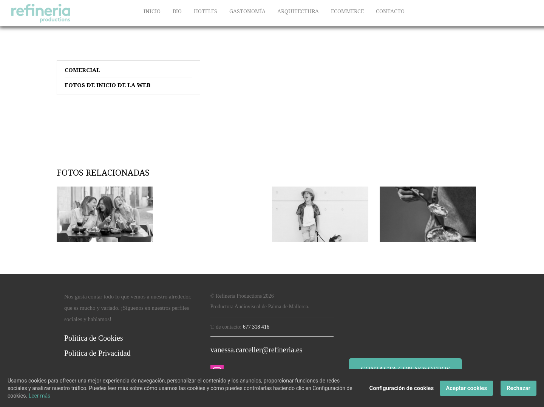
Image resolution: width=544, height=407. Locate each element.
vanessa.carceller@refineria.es (256, 350)
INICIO (152, 11)
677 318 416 (256, 327)
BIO (177, 11)
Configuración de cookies (401, 388)
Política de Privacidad (97, 353)
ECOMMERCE (347, 11)
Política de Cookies (93, 338)
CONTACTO (390, 11)
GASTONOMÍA (247, 11)
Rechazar (518, 388)
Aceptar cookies (466, 388)
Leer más (40, 396)
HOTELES (205, 11)
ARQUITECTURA (298, 11)
